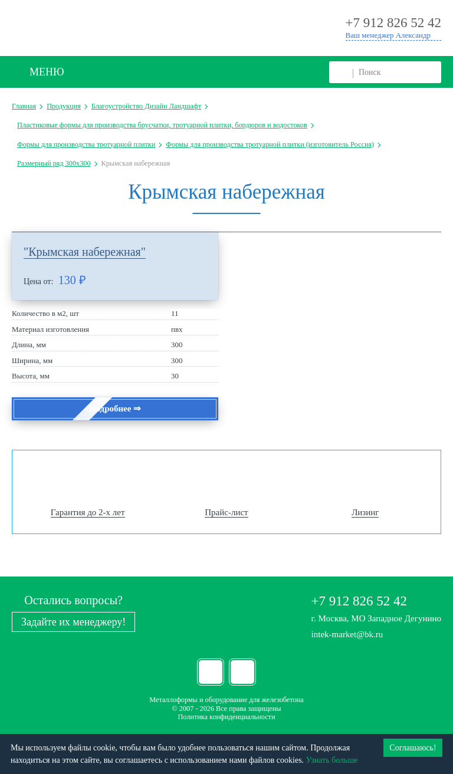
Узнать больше (332, 760)
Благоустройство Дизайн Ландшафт (146, 106)
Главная (24, 106)
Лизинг (365, 512)
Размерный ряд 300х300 (54, 163)
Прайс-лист (226, 512)
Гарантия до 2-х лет (88, 512)
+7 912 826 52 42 (359, 601)
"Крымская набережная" (85, 251)
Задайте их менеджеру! (73, 622)
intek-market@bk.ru (347, 634)
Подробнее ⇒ (115, 408)
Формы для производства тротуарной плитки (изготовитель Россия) (270, 144)
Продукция (64, 106)
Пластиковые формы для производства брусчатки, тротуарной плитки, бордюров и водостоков (162, 125)
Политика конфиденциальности (226, 717)
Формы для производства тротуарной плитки (86, 144)
